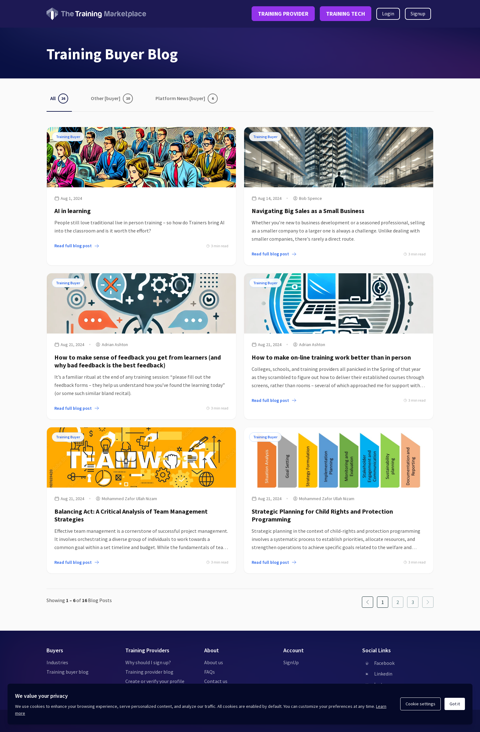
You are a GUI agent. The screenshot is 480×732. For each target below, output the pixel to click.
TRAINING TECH (345, 13)
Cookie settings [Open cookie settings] (420, 704)
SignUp (291, 662)
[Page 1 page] (382, 602)
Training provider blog (149, 672)
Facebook (384, 663)
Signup (418, 13)
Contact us (215, 681)
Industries (57, 662)
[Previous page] (367, 602)
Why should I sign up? (148, 662)
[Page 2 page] (397, 602)
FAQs (209, 672)
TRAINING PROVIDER (283, 13)
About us (213, 662)
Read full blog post (76, 245)
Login (388, 13)
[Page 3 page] (412, 602)
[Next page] (428, 602)
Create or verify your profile (154, 681)
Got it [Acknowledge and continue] (455, 704)
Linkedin (383, 674)
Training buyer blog (67, 672)
